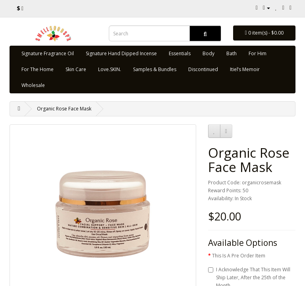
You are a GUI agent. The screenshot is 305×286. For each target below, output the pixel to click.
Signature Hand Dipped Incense (121, 53)
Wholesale (33, 85)
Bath (231, 53)
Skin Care (76, 69)
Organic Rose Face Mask (64, 108)
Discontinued (203, 69)
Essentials (180, 53)
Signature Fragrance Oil (47, 53)
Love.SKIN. (109, 69)
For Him (257, 53)
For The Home (37, 69)
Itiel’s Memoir (245, 69)
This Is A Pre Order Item (238, 255)
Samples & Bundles (154, 69)
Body (208, 53)
